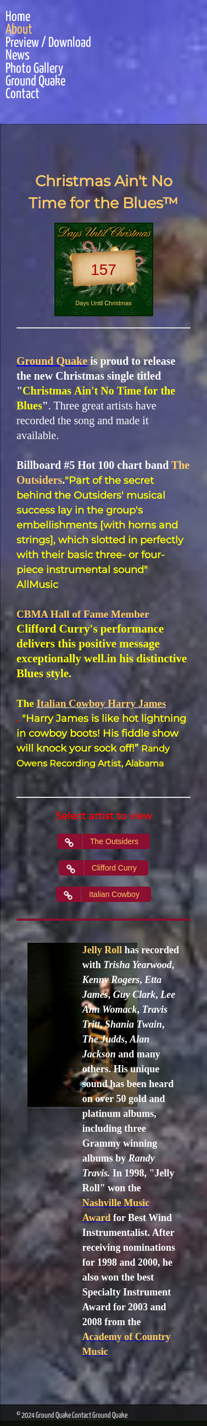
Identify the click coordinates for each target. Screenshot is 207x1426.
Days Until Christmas (103, 303)
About (18, 30)
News (17, 56)
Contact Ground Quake (99, 1415)
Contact (22, 94)
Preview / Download (48, 43)
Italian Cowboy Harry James (101, 703)
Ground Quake (35, 81)
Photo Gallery (34, 69)
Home (17, 17)
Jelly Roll (102, 949)
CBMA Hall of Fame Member (82, 614)
